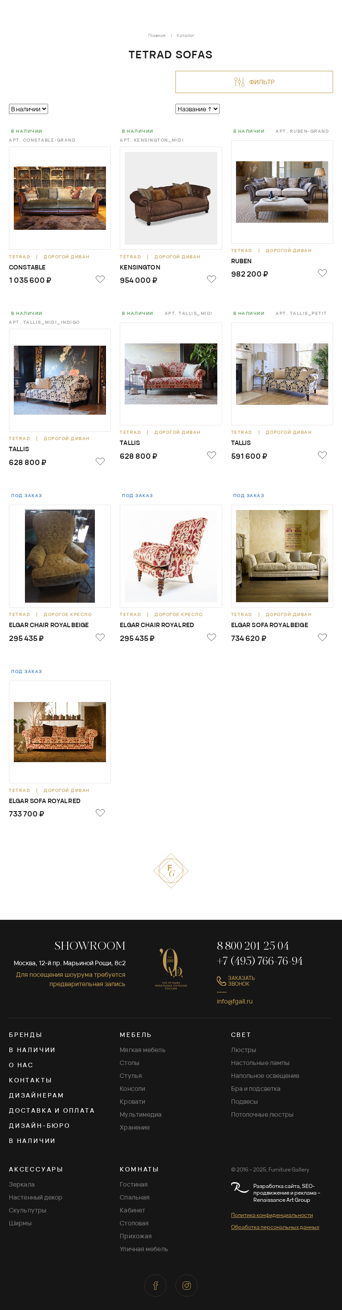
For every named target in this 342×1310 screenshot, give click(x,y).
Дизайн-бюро (39, 1125)
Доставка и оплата (52, 1110)
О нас (21, 1065)
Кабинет (132, 1210)
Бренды (26, 1034)
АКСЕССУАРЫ (36, 1169)
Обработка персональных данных (275, 1227)
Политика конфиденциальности (272, 1215)
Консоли (132, 1088)
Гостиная (134, 1184)
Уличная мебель (144, 1249)
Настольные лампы (260, 1062)
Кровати (132, 1101)
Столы (129, 1062)
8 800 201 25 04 (253, 947)
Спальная (135, 1197)
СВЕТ (241, 1034)
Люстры (243, 1049)
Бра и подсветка (256, 1088)
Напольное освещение (265, 1075)
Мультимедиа (141, 1114)
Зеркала (22, 1184)
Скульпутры (27, 1210)
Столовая (134, 1223)
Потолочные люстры (262, 1114)
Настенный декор (36, 1197)
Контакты (30, 1080)
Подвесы (244, 1101)
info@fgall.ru (234, 1001)
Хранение (135, 1127)
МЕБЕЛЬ (136, 1034)
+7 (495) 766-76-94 (260, 962)
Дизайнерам (37, 1095)
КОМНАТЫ (139, 1169)
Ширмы (20, 1223)
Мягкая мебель (142, 1049)
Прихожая (136, 1236)
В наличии (32, 1049)
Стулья (131, 1075)
